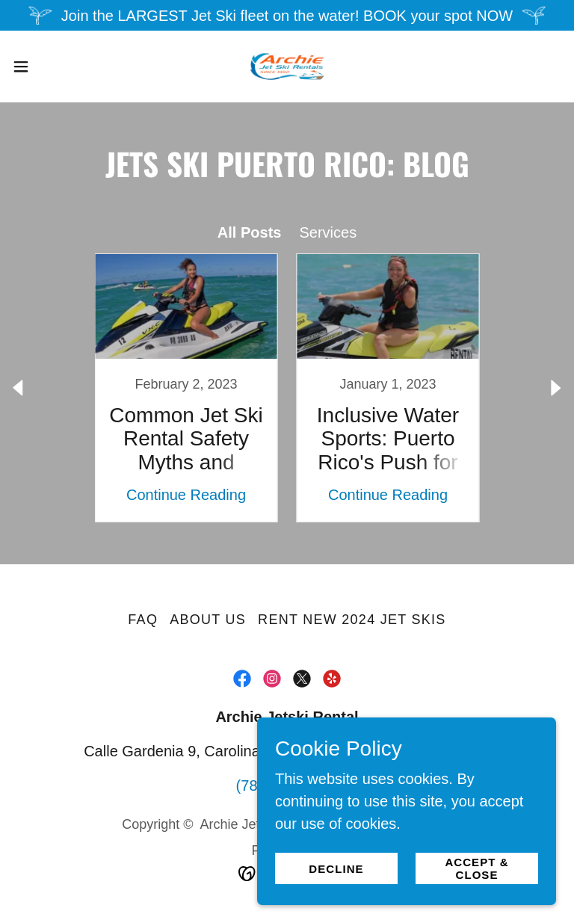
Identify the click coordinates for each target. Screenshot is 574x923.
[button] (48, 66)
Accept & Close (476, 868)
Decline (336, 868)
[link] (287, 66)
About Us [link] (208, 619)
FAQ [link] (143, 619)
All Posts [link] (249, 232)
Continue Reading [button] (186, 495)
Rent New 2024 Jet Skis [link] (352, 619)
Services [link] (328, 232)
